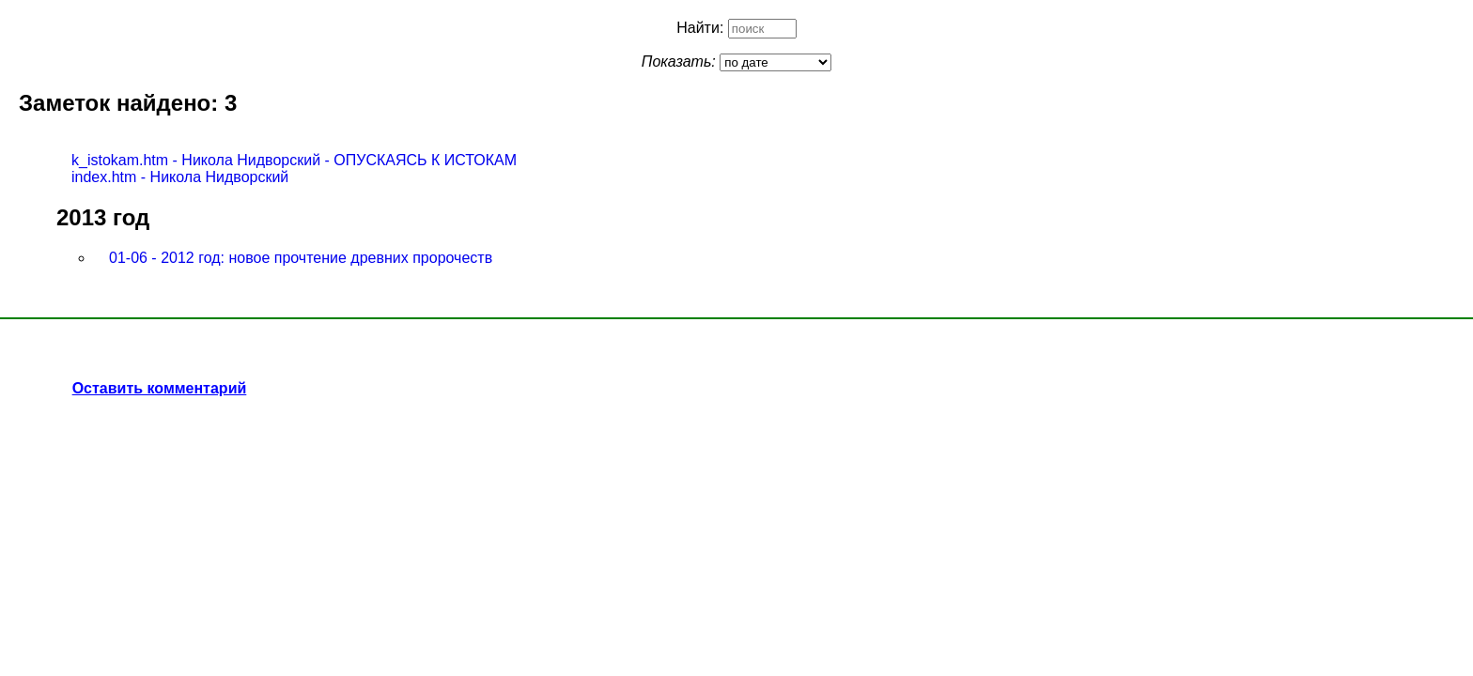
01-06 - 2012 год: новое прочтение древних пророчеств (300, 258)
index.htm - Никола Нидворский (179, 177)
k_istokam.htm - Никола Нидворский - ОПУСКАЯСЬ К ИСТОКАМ (294, 160)
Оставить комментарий (159, 388)
